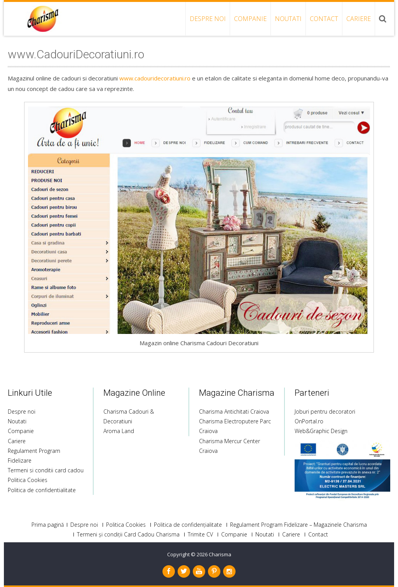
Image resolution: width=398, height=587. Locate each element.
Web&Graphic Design (321, 431)
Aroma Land (118, 431)
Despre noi (208, 18)
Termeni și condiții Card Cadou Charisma (128, 534)
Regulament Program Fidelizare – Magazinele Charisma (298, 525)
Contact (324, 18)
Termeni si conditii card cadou (46, 470)
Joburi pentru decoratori (325, 411)
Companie (250, 18)
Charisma (220, 554)
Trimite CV (200, 534)
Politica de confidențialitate (188, 525)
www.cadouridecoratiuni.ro (154, 78)
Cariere (358, 18)
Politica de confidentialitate (42, 490)
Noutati (288, 18)
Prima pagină (47, 525)
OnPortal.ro (309, 421)
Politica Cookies (27, 480)
